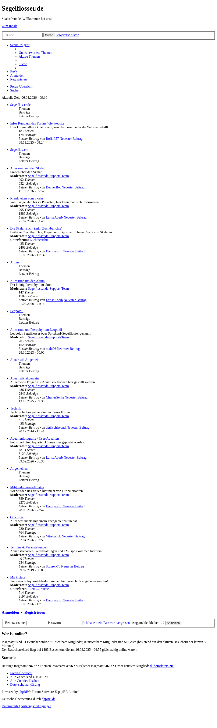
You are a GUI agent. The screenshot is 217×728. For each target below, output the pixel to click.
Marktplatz (17, 577)
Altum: (15, 262)
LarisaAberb (54, 217)
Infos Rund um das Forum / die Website (37, 123)
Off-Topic (17, 517)
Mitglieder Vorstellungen (27, 487)
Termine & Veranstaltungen (28, 547)
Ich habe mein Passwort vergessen (106, 622)
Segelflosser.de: (21, 105)
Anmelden (10, 612)
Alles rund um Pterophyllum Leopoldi (36, 329)
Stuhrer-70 (53, 566)
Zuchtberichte (39, 240)
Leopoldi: (16, 311)
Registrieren (34, 612)
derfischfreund (55, 427)
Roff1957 (52, 138)
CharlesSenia (55, 397)
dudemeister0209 (162, 666)
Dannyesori (53, 251)
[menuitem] (35, 52)
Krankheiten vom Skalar (26, 198)
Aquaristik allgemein (24, 378)
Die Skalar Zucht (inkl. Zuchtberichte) (36, 228)
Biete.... (33, 589)
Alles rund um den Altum (27, 281)
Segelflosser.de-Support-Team (48, 176)
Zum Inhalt (9, 26)
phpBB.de (48, 699)
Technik (15, 408)
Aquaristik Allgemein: (25, 359)
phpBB (23, 691)
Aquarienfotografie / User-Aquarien (34, 438)
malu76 (51, 348)
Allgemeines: (19, 468)
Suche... (45, 589)
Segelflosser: (19, 149)
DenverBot (53, 187)
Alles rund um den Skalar (27, 168)
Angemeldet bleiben (148, 622)
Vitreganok (53, 536)
